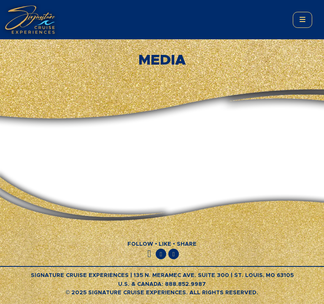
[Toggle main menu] (302, 20)
